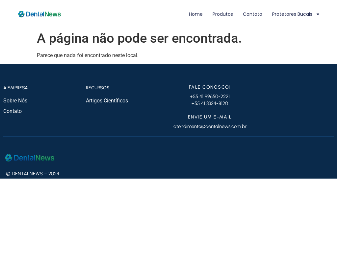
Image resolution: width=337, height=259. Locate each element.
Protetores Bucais (296, 14)
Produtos (223, 14)
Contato (252, 14)
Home (196, 14)
